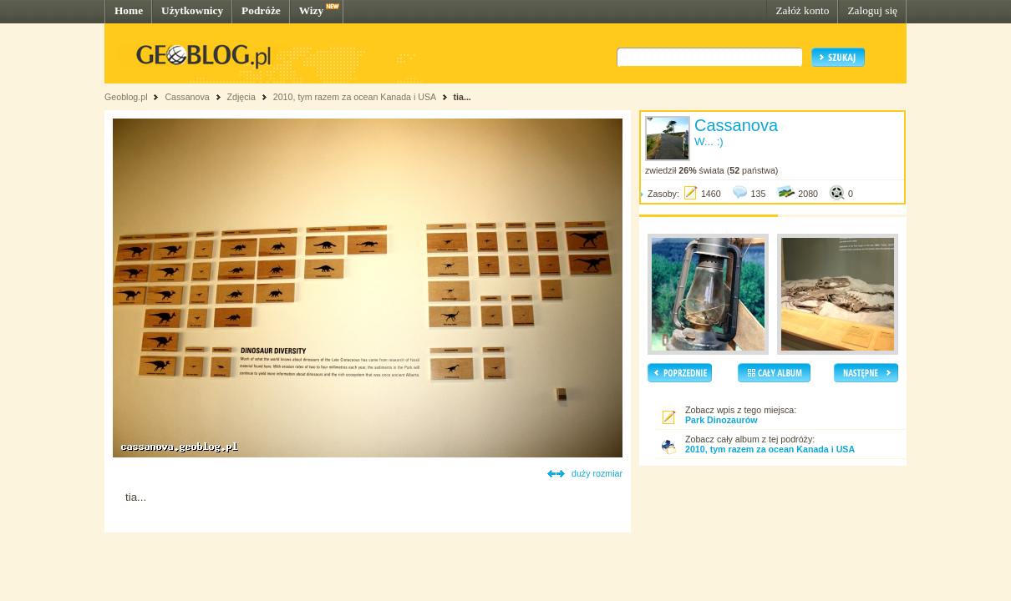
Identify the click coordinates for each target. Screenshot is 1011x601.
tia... (461, 97)
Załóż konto (802, 10)
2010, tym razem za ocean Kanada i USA (354, 97)
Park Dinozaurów (721, 420)
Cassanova (187, 97)
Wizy (311, 10)
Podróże (261, 10)
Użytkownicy (192, 10)
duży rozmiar (597, 473)
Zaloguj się (872, 10)
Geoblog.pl (126, 97)
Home (128, 10)
